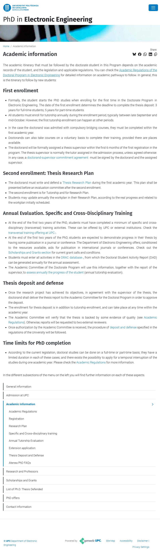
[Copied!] (155, 54)
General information (18, 386)
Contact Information (18, 506)
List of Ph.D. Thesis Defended (24, 489)
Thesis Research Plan (77, 182)
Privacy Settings (140, 547)
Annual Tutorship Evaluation (26, 440)
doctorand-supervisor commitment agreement (57, 157)
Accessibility (126, 540)
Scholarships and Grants (29, 252)
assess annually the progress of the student (55, 272)
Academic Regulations (91, 362)
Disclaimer (142, 540)
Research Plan (18, 426)
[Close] (153, 7)
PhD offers (13, 498)
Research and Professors (22, 471)
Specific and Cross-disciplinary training (33, 433)
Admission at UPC (17, 395)
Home (6, 46)
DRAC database (71, 257)
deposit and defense (123, 327)
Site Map (110, 540)
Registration (16, 418)
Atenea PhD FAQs (20, 462)
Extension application (22, 448)
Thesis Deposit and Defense (26, 455)
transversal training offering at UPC (31, 232)
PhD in (47, 19)
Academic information (20, 404)
